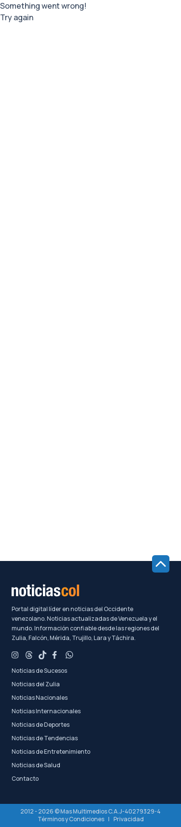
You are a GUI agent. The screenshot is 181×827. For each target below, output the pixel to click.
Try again (16, 17)
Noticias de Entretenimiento (51, 752)
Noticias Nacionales (40, 698)
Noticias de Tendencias (45, 738)
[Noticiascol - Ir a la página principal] (90, 590)
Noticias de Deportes (41, 725)
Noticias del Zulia (36, 684)
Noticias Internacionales (46, 711)
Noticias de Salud (36, 765)
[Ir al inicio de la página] (160, 564)
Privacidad (128, 819)
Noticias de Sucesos (39, 671)
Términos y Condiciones (71, 819)
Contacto (25, 779)
